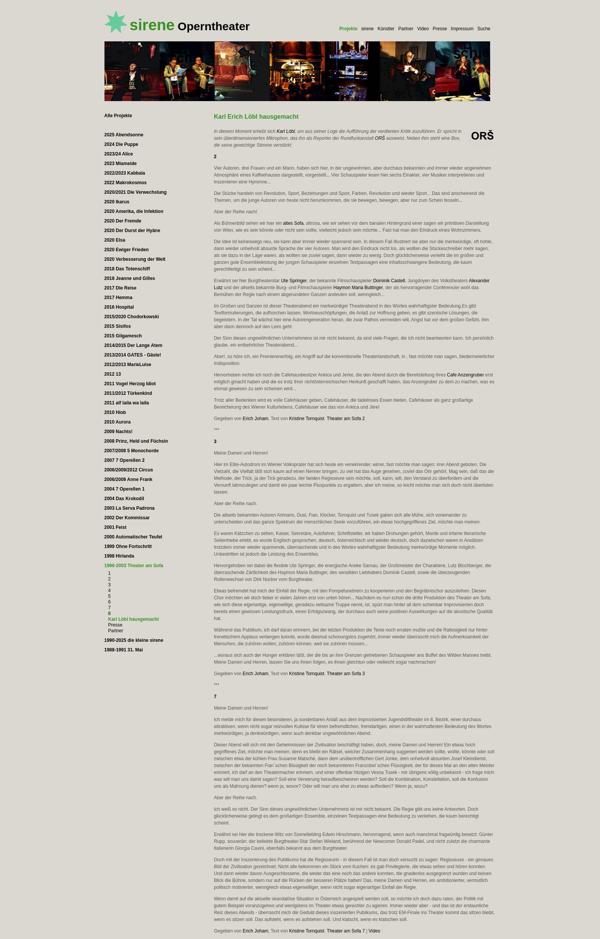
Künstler (386, 28)
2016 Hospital (119, 307)
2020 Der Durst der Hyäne (132, 230)
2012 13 (112, 374)
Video (423, 28)
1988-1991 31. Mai (123, 650)
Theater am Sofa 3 (346, 673)
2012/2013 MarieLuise (128, 364)
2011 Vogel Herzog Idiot (130, 383)
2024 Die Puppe (121, 144)
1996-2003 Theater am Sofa (133, 565)
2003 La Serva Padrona (129, 508)
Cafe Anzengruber (465, 375)
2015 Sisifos (117, 326)
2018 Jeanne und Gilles (129, 278)
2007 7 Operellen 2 (124, 460)
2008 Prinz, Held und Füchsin (136, 441)
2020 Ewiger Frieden (126, 249)
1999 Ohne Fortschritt (128, 546)
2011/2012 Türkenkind (128, 393)
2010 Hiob (115, 412)
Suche (483, 28)
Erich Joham (255, 418)
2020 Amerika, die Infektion (133, 211)
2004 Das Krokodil (124, 498)
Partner (405, 28)
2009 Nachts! (118, 431)
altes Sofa (293, 223)
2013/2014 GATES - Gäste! (132, 355)
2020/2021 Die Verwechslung (135, 192)
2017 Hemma (118, 297)
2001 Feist (115, 527)
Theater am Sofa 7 (346, 931)
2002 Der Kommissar (127, 517)
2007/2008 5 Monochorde (131, 450)
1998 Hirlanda (119, 556)
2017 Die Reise (120, 288)
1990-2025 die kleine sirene (133, 640)
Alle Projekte (118, 115)
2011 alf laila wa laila (126, 403)
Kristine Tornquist (306, 418)
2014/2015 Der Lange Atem (133, 345)
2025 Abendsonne (123, 134)
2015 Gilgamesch (123, 336)
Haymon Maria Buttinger (358, 287)
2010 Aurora (117, 422)
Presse (440, 28)
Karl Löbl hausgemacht (133, 619)
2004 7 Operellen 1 (124, 489)
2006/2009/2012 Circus (128, 470)
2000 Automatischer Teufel (133, 537)
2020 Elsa (115, 240)
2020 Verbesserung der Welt (135, 259)
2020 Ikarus (116, 201)
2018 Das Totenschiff (127, 269)
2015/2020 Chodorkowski (131, 316)
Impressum (462, 28)
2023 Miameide (120, 163)
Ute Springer (294, 280)
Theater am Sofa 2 (346, 418)
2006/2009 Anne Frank (128, 479)
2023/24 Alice (118, 154)
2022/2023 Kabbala (124, 173)
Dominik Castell (389, 280)
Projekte (348, 28)
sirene (367, 28)
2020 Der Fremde (123, 221)
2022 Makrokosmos (125, 182)
